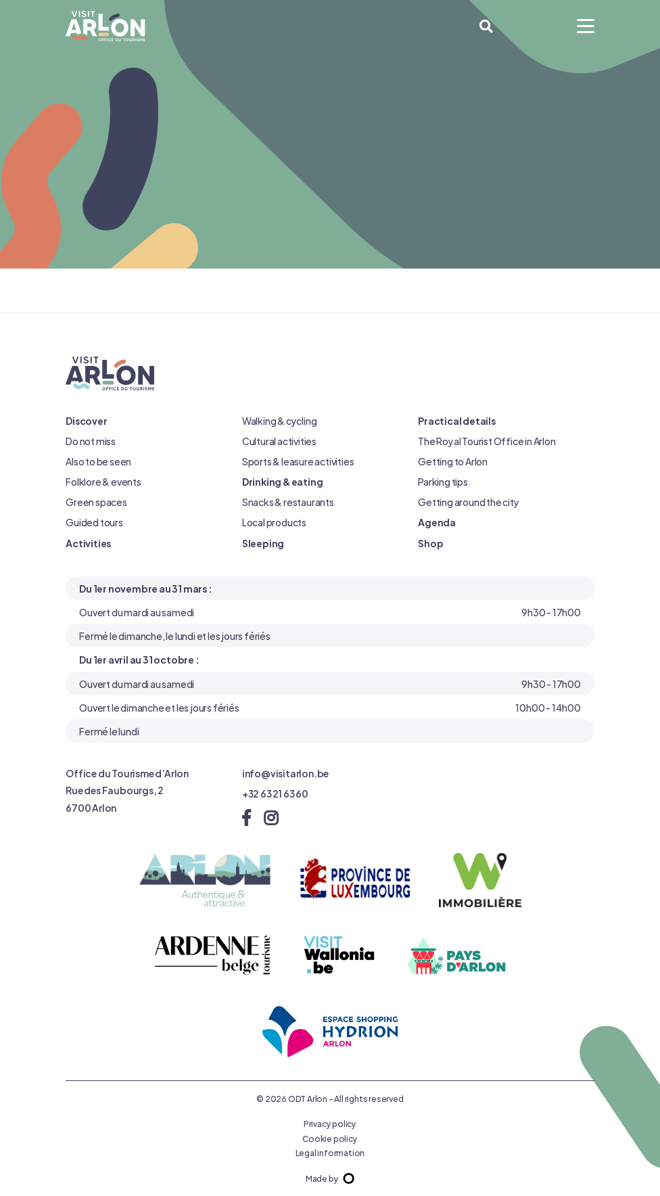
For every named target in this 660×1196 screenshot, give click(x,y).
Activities (88, 543)
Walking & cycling (279, 420)
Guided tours (94, 522)
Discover (86, 420)
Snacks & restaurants (288, 501)
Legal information (330, 1152)
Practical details (457, 420)
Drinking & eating (282, 481)
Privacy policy (330, 1123)
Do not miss (91, 440)
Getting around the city (468, 501)
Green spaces (96, 501)
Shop (430, 543)
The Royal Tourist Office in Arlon (486, 440)
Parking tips (443, 481)
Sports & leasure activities (298, 461)
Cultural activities (279, 440)
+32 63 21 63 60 (275, 793)
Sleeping (263, 543)
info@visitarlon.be (285, 773)
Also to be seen (98, 461)
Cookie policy (329, 1138)
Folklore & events (103, 481)
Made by (330, 1177)
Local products (274, 522)
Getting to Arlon (453, 461)
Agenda (437, 522)
